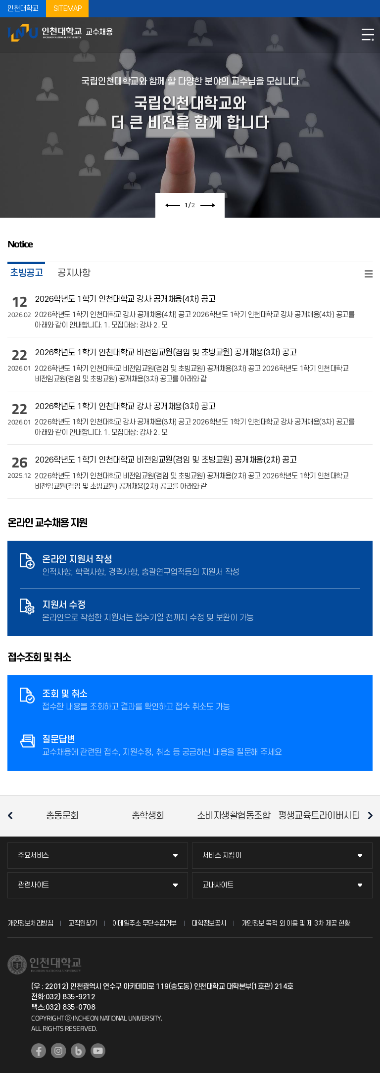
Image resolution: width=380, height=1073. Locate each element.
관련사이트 (33, 885)
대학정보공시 (209, 923)
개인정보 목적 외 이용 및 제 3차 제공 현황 (295, 923)
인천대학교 (23, 8)
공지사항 (73, 273)
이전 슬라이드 (172, 205)
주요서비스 (33, 855)
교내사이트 (218, 885)
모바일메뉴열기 (367, 34)
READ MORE (369, 274)
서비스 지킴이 (221, 855)
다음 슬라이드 (207, 205)
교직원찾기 (82, 923)
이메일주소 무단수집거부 (144, 923)
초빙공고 (26, 273)
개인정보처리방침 (30, 923)
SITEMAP (67, 8)
